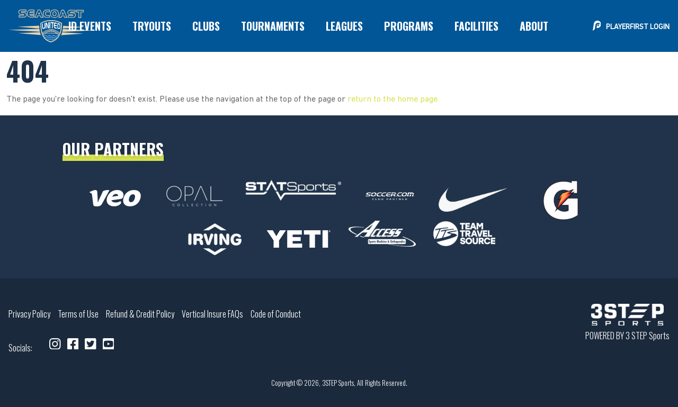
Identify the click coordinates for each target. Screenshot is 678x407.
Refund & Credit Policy (140, 313)
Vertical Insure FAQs (212, 313)
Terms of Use (78, 313)
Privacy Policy (29, 313)
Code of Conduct (276, 313)
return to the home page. (393, 99)
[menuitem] (89, 26)
